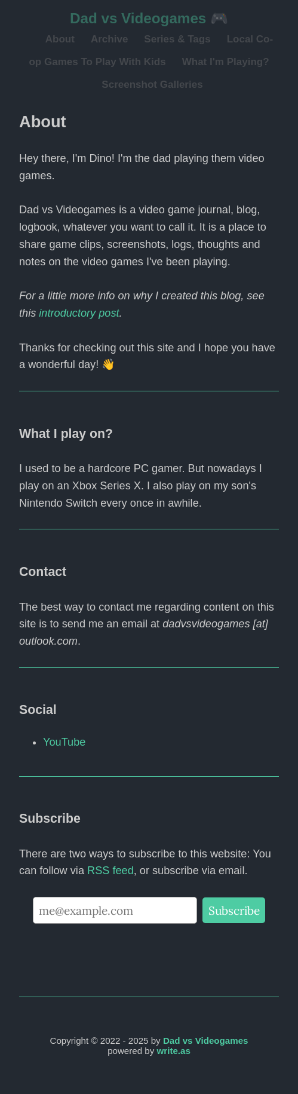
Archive (109, 39)
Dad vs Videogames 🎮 (149, 18)
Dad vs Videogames (205, 1040)
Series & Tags (177, 39)
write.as (174, 1051)
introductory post (79, 313)
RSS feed (110, 871)
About (60, 39)
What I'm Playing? (225, 62)
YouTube (64, 742)
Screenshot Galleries (152, 84)
